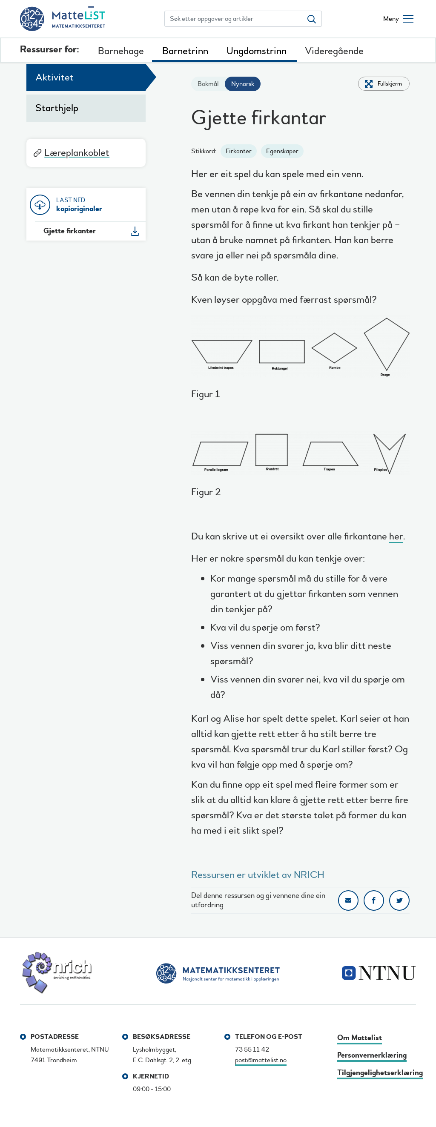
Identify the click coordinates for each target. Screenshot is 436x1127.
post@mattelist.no (261, 1060)
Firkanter (239, 151)
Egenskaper (282, 151)
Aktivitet (54, 77)
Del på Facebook (374, 900)
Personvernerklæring (372, 1055)
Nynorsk (242, 84)
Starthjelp (56, 108)
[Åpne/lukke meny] (398, 18)
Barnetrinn (185, 50)
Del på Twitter (399, 900)
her (396, 537)
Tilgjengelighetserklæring (380, 1073)
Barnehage (121, 50)
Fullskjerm (390, 83)
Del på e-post (348, 900)
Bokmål (208, 84)
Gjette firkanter (69, 231)
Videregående (334, 50)
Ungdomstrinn (257, 50)
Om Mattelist (359, 1038)
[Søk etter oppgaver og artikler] (233, 19)
